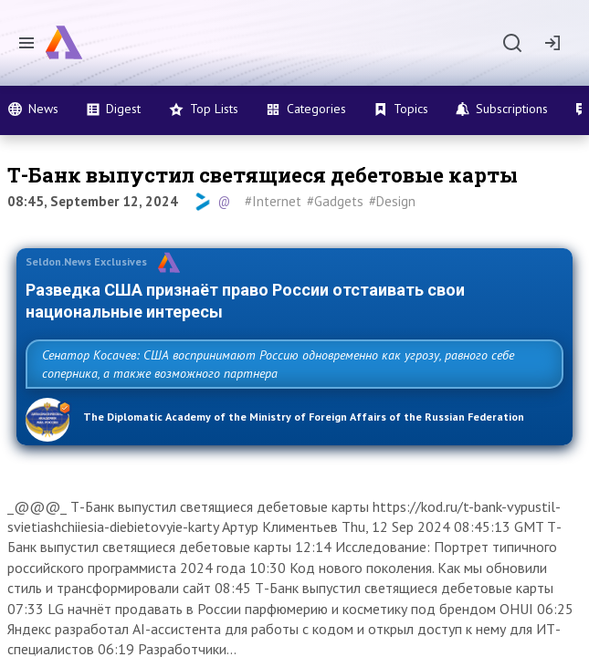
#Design (392, 201)
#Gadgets (335, 201)
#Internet (273, 201)
